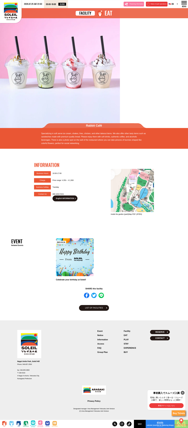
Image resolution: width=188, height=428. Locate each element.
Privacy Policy (94, 399)
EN (171, 4)
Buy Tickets (179, 413)
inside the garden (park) (126, 212)
